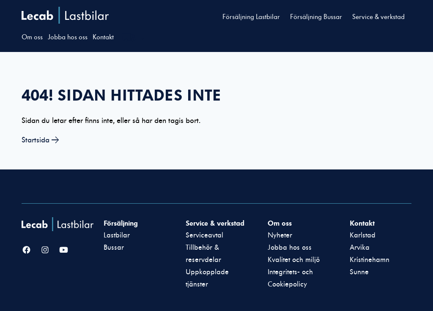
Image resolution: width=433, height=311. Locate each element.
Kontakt (103, 37)
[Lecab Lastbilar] (59, 224)
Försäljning (121, 223)
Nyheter (280, 235)
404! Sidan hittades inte (121, 95)
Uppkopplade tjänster (207, 278)
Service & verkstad (378, 17)
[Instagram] (45, 250)
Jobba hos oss (68, 37)
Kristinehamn (369, 260)
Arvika (360, 247)
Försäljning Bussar (316, 17)
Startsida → (40, 140)
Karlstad (362, 235)
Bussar (114, 247)
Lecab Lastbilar (65, 15)
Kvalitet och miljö (294, 260)
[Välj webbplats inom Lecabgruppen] (133, 38)
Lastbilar (117, 235)
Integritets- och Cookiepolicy (290, 278)
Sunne (359, 272)
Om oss (32, 37)
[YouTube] (64, 250)
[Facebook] (26, 250)
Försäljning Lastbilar (251, 17)
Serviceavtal (204, 235)
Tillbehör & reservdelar (203, 253)
